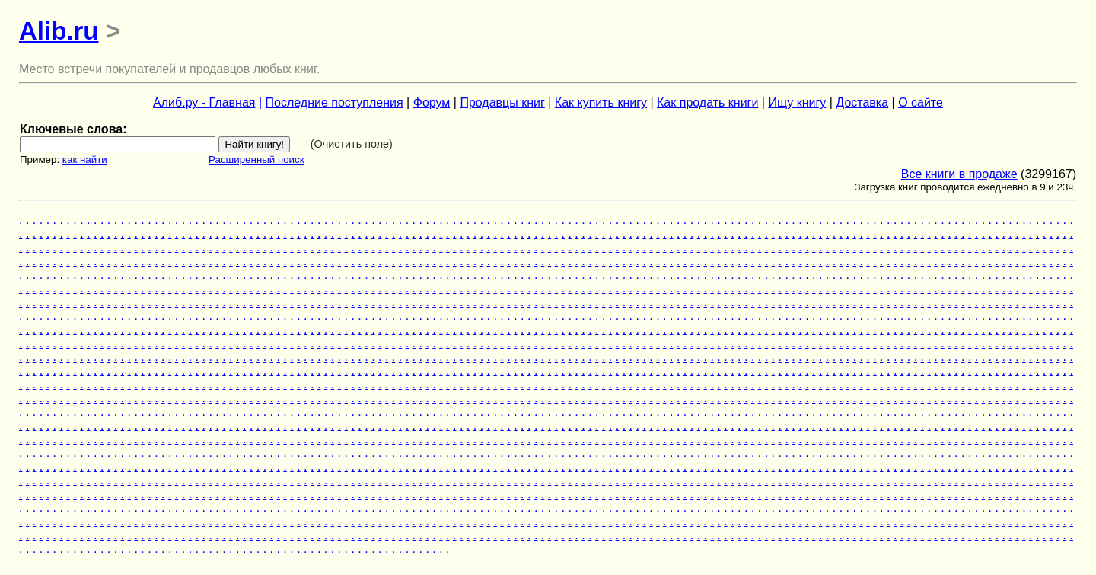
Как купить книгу (601, 102)
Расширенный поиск (256, 159)
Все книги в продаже (959, 174)
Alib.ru (59, 31)
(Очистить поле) (352, 144)
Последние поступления (334, 102)
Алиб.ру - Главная (204, 102)
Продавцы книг (502, 102)
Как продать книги (707, 102)
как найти (84, 159)
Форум (432, 102)
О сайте (920, 102)
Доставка (862, 102)
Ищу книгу (797, 102)
